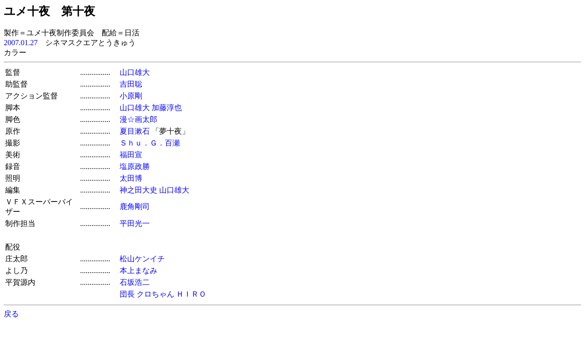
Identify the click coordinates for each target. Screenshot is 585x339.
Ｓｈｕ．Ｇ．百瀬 (150, 143)
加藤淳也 (167, 108)
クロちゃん (155, 294)
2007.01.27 (21, 43)
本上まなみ (138, 270)
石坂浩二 (135, 282)
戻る (11, 314)
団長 (127, 294)
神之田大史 (138, 190)
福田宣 (131, 155)
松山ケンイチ (142, 259)
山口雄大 (135, 72)
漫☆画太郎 (138, 119)
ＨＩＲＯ (191, 294)
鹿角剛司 (135, 206)
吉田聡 (131, 84)
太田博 (131, 178)
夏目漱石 (135, 131)
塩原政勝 (135, 166)
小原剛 (131, 96)
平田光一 (135, 223)
